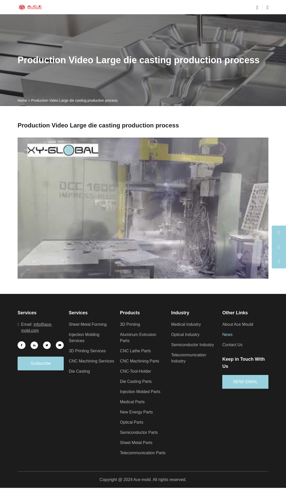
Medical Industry (187, 324)
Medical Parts (133, 402)
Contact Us (233, 344)
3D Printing (131, 324)
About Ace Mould (239, 324)
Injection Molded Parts (142, 391)
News (227, 334)
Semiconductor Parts (140, 432)
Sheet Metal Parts (137, 442)
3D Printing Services (88, 351)
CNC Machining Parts (141, 361)
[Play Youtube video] (143, 208)
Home (22, 100)
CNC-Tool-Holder (137, 371)
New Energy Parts (137, 412)
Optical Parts (132, 422)
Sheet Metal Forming (89, 324)
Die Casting (80, 377)
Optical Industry (186, 334)
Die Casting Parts (137, 381)
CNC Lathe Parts (136, 351)
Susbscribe (40, 363)
